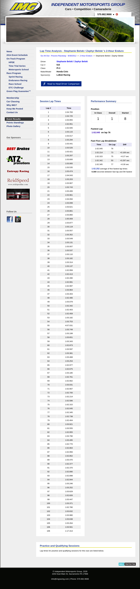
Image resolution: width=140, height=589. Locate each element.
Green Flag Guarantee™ (19, 91)
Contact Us (12, 112)
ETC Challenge (16, 87)
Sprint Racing (15, 77)
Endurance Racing (18, 80)
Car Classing (13, 101)
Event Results (14, 119)
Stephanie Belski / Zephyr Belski (72, 61)
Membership (13, 98)
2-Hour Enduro (86, 56)
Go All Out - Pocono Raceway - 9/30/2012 (58, 56)
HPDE (12, 62)
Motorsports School (19, 69)
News (9, 51)
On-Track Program (16, 59)
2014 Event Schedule (17, 55)
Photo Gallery (13, 126)
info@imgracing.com (60, 579)
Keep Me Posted (15, 109)
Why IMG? (12, 105)
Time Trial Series (17, 66)
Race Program (14, 73)
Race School (15, 84)
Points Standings (15, 122)
